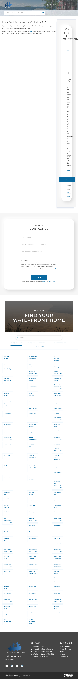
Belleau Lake (7, 413)
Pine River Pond (6, 557)
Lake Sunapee (39, 346)
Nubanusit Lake (6, 539)
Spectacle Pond (6, 587)
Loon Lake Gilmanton (56, 499)
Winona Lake (57, 613)
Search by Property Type (37, 343)
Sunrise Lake (32, 593)
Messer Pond (57, 518)
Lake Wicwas (32, 613)
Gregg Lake (57, 444)
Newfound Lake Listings (7, 379)
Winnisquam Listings (32, 379)
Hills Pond (6, 466)
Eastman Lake (7, 437)
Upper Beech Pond (57, 600)
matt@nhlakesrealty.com (42, 649)
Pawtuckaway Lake (57, 544)
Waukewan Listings (7, 394)
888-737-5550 (37, 646)
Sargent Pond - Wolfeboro (57, 565)
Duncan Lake (57, 431)
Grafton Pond (7, 444)
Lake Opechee (33, 538)
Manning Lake (32, 512)
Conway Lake (7, 424)
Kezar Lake (56, 477)
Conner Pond (57, 417)
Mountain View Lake (31, 532)
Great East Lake (31, 445)
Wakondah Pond (7, 607)
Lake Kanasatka (31, 478)
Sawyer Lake (7, 571)
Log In (60, 5)
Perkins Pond (57, 549)
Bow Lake (56, 413)
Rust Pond (31, 564)
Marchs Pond (7, 512)
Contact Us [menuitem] (64, 657)
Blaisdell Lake (32, 413)
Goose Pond (57, 437)
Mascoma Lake (56, 513)
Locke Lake (7, 499)
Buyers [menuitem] (62, 652)
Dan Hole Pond (31, 432)
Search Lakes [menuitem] (65, 646)
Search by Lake (16, 343)
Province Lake (7, 564)
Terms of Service (52, 281)
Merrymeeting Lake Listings (57, 385)
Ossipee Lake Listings (57, 379)
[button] (43, 13)
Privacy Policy (52, 268)
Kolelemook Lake (7, 493)
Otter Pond (57, 538)
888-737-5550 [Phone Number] (50, 5)
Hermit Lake (7, 455)
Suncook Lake (7, 593)
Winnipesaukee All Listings (58, 366)
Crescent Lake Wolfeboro (32, 425)
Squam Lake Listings (32, 372)
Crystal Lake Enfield (57, 425)
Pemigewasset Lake (33, 550)
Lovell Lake (32, 505)
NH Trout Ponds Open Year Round (32, 621)
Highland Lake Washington (57, 457)
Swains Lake (7, 599)
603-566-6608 (10, 659)
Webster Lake (32, 606)
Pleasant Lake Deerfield (32, 557)
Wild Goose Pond (7, 614)
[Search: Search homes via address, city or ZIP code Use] (24, 13)
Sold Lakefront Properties (56, 358)
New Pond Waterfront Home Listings (8, 367)
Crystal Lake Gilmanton (7, 432)
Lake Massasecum (7, 519)
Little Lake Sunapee (31, 493)
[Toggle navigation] (73, 5)
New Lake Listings (6, 357)
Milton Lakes (57, 525)
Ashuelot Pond (56, 403)
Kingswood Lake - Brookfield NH (57, 483)
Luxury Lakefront (31, 394)
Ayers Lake (31, 408)
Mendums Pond (31, 519)
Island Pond (57, 472)
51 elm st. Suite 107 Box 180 (42, 655)
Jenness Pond (7, 477)
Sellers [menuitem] (62, 654)
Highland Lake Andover (32, 456)
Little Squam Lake (57, 493)
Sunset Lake (57, 593)
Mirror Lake (7, 532)
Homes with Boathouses (32, 403)
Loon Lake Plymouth (6, 506)
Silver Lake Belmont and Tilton (57, 580)
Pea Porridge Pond (7, 550)
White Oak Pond (56, 607)
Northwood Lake (57, 532)
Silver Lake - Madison (57, 572)
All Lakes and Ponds (32, 366)
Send (66, 180)
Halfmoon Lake (56, 449)
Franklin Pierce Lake (32, 438)
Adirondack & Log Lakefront (57, 394)
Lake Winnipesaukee (59, 343)
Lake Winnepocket (7, 620)
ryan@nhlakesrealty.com (41, 652)
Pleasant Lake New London (57, 557)
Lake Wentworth (32, 385)
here (30, 31)
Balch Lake (57, 408)
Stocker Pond (57, 586)
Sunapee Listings (56, 372)
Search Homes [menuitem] (65, 649)
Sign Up (67, 5)
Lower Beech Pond (57, 506)
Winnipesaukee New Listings (33, 357)
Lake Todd (31, 599)
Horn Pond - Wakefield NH (32, 467)
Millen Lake (32, 525)
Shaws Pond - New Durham (32, 572)
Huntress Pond (56, 467)
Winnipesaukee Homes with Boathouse (8, 404)
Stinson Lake (32, 586)
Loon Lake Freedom (31, 499)
